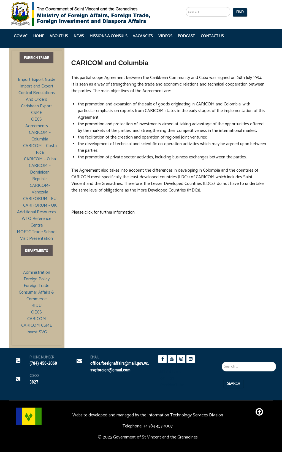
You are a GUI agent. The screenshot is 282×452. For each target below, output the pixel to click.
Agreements (36, 126)
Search (233, 384)
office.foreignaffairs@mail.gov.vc (119, 363)
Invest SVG (36, 332)
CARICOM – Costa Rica (40, 149)
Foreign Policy (37, 279)
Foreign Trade (36, 286)
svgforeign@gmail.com (110, 370)
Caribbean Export (36, 106)
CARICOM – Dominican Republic (40, 172)
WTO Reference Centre (36, 222)
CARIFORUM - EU (39, 199)
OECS (36, 119)
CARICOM (36, 319)
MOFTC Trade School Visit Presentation (36, 235)
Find (240, 12)
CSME (36, 113)
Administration (36, 272)
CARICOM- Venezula (40, 189)
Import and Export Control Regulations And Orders (36, 93)
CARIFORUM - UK (40, 205)
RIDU (36, 305)
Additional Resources (36, 212)
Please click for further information (103, 212)
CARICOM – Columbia (40, 136)
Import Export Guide (36, 79)
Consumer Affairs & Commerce (36, 295)
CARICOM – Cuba (40, 159)
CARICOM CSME (36, 325)
